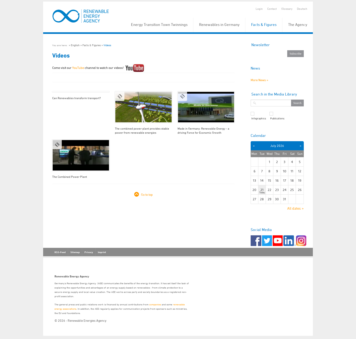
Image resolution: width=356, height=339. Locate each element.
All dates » (295, 208)
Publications (277, 118)
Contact (272, 8)
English (75, 45)
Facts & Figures (264, 24)
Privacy (88, 252)
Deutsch (302, 8)
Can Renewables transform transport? (76, 98)
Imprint (102, 252)
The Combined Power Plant (69, 176)
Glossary (286, 8)
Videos (107, 45)
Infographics (258, 118)
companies (155, 304)
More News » (259, 80)
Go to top (147, 194)
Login (259, 8)
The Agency (297, 24)
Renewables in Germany (219, 24)
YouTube (78, 68)
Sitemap (75, 252)
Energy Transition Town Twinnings (159, 24)
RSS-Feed (60, 252)
